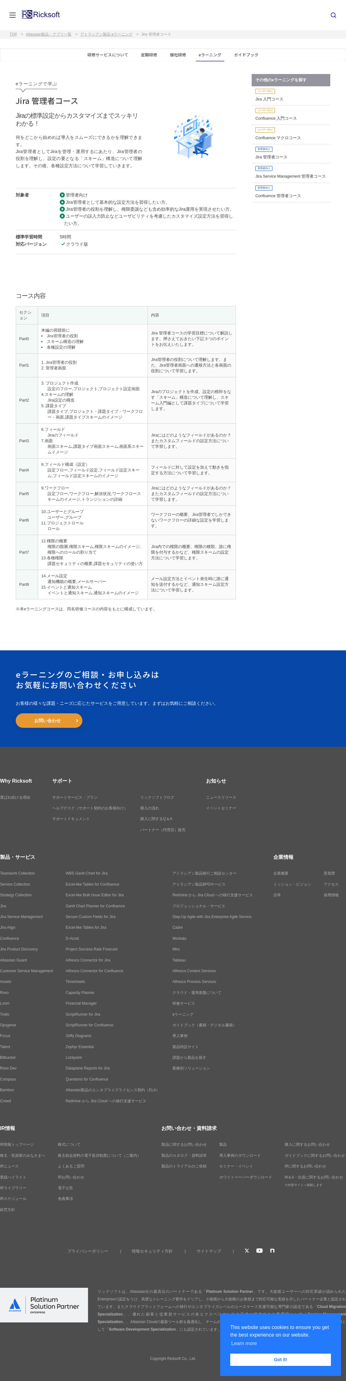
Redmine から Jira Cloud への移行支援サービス (106, 1101)
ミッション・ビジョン (292, 884)
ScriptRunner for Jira (83, 1014)
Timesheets (75, 981)
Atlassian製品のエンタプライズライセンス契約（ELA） (113, 1090)
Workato (179, 938)
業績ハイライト (13, 1177)
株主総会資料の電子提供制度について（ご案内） (99, 1155)
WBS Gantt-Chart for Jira (87, 873)
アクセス (331, 884)
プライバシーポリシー (87, 1251)
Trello (4, 1014)
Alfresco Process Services (194, 981)
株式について (69, 1144)
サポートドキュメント (71, 819)
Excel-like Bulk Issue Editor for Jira (95, 895)
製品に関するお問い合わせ (184, 1144)
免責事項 (65, 1198)
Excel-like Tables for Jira (86, 927)
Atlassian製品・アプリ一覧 (48, 34)
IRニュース (9, 1166)
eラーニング (210, 55)
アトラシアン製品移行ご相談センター (204, 873)
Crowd (5, 1101)
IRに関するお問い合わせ (305, 1166)
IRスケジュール (13, 1198)
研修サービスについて (107, 55)
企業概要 (280, 873)
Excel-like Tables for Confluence (93, 884)
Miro (176, 949)
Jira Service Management (21, 917)
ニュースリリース (221, 797)
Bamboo (7, 1090)
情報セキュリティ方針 (152, 1251)
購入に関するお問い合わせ (307, 1144)
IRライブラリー (13, 1188)
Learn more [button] (244, 1343)
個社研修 (178, 55)
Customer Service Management (26, 971)
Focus (5, 1036)
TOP (13, 34)
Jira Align (7, 927)
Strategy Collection (16, 895)
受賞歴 (329, 873)
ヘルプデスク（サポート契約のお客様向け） (90, 808)
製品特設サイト (185, 1047)
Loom (4, 1003)
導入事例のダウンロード (240, 1155)
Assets (5, 981)
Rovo (4, 992)
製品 (223, 1144)
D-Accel (72, 938)
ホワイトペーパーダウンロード (245, 1177)
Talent (5, 1047)
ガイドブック (246, 55)
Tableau (179, 960)
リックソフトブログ (157, 797)
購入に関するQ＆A (156, 819)
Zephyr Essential (80, 1047)
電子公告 (65, 1188)
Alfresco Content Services (194, 971)
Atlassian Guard (13, 960)
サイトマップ (209, 1251)
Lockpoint (74, 1057)
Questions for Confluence (87, 1079)
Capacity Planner (80, 992)
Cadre (177, 927)
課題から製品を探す (189, 1057)
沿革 (277, 895)
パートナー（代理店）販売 (163, 830)
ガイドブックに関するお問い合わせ (315, 1155)
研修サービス (183, 1003)
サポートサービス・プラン (75, 797)
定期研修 (149, 55)
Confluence (9, 938)
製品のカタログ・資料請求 (184, 1155)
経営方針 (7, 1209)
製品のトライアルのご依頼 (184, 1166)
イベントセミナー (221, 808)
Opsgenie (8, 1025)
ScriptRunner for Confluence (89, 1025)
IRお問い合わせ (71, 1177)
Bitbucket (7, 1057)
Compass (8, 1079)
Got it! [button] (280, 1359)
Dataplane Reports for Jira (88, 1068)
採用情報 (331, 895)
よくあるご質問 (71, 1166)
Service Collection (15, 884)
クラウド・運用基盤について (196, 992)
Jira (3, 906)
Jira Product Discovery (19, 949)
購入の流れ (149, 808)
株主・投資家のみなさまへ (22, 1155)
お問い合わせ (47, 720)
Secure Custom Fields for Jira (90, 917)
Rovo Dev (8, 1068)
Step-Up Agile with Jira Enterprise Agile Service (211, 917)
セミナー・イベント (236, 1166)
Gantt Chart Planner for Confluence (95, 906)
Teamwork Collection (17, 873)
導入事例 (179, 1036)
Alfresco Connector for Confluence (94, 971)
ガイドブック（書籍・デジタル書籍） (204, 1025)
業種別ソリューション (191, 1068)
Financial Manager (81, 1003)
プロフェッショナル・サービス (198, 906)
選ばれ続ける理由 (15, 797)
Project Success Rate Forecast (92, 949)
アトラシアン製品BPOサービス (199, 884)
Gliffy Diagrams (79, 1036)
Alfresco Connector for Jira (88, 960)
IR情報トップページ (17, 1144)
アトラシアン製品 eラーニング (106, 34)
